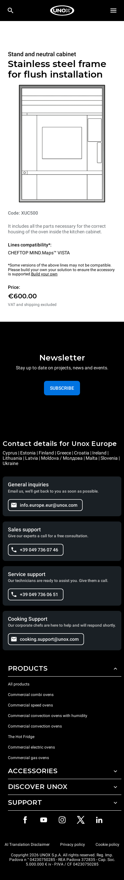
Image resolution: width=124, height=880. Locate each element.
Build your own (44, 274)
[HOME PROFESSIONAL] (62, 10)
